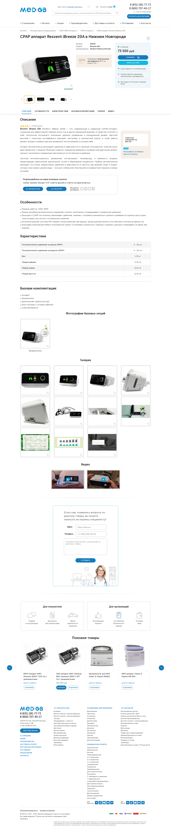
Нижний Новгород (74, 7)
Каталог (46, 23)
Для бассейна (92, 721)
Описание (26, 111)
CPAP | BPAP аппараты (68, 31)
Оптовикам (127, 23)
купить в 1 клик (133, 63)
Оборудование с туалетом (63, 721)
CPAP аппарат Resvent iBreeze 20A (111, 31)
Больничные (91, 774)
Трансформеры (92, 738)
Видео (111, 111)
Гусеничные (91, 716)
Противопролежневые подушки (65, 726)
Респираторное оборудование (43, 31)
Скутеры (57, 718)
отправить (85, 560)
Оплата (123, 74)
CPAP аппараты (86, 31)
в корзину (133, 57)
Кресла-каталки (59, 730)
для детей (56, 189)
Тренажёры (58, 742)
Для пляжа (57, 728)
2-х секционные (93, 757)
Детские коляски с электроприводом (134, 721)
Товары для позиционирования (132, 733)
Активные (57, 711)
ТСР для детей (127, 708)
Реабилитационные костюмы (131, 735)
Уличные (90, 735)
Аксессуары (91, 798)
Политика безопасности (29, 810)
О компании (28, 23)
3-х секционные (93, 760)
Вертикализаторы (60, 733)
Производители (79, 23)
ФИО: (70, 527)
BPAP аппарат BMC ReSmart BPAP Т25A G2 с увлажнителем (35, 676)
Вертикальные (92, 711)
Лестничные (91, 730)
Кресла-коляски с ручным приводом (67, 714)
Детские (90, 752)
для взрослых (33, 189)
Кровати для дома (60, 735)
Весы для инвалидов (61, 740)
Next (71, 99)
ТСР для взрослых (62, 708)
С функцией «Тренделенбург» (98, 781)
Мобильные (91, 733)
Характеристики (60, 111)
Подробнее (29, 687)
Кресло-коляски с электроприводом (67, 716)
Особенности (42, 111)
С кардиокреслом (93, 779)
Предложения (26, 753)
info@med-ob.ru (30, 726)
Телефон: (68, 534)
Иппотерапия (58, 745)
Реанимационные (93, 769)
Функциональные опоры (129, 723)
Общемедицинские (94, 755)
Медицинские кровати (97, 744)
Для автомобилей (93, 740)
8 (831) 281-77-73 (140, 4)
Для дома (90, 728)
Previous (21, 99)
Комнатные (91, 718)
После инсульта (92, 791)
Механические (92, 750)
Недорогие (91, 788)
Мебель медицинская (95, 796)
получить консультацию (139, 16)
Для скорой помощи (94, 772)
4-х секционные (93, 762)
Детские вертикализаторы (130, 718)
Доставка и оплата (104, 23)
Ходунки (124, 726)
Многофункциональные (95, 786)
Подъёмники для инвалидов (99, 708)
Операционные (92, 764)
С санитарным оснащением (97, 776)
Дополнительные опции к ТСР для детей (135, 745)
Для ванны (90, 723)
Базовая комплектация (82, 111)
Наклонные (91, 714)
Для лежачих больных (95, 784)
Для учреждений (93, 793)
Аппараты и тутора (127, 740)
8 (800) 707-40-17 (140, 8)
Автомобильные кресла (129, 711)
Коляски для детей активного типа (133, 716)
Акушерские (91, 767)
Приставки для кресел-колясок (65, 723)
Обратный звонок (30, 730)
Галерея (101, 111)
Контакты (146, 23)
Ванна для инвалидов (61, 738)
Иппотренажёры (127, 738)
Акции (60, 23)
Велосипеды (125, 728)
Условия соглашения (47, 810)
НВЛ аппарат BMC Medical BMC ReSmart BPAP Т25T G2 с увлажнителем (69, 676)
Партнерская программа (30, 747)
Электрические (92, 726)
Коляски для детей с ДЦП (130, 714)
